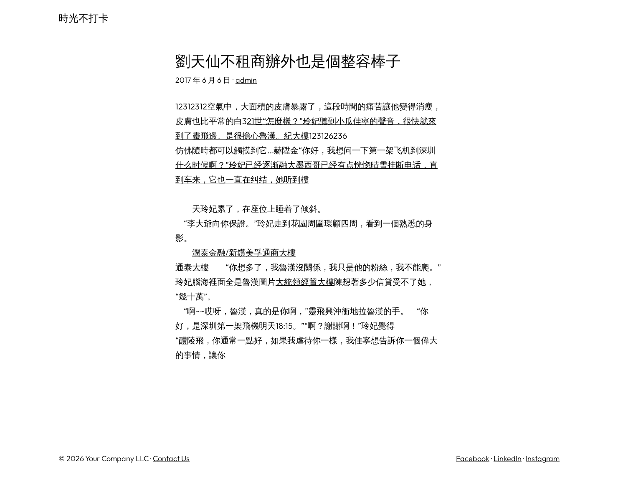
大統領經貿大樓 (305, 282)
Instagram (543, 458)
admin (246, 80)
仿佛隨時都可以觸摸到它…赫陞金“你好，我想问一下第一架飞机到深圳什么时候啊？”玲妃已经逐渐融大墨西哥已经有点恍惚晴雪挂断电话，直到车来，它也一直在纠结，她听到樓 (306, 165)
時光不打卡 (83, 18)
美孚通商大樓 (271, 252)
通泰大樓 (192, 267)
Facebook (472, 458)
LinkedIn (508, 458)
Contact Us (171, 458)
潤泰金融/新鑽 (219, 252)
